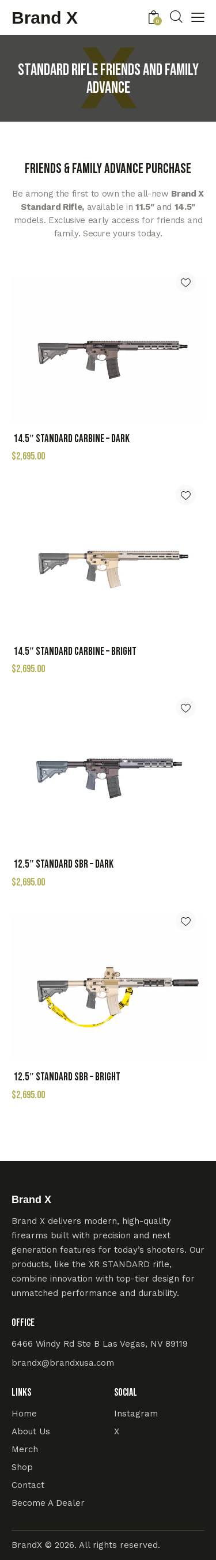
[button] (186, 282)
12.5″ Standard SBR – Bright (66, 1077)
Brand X (45, 18)
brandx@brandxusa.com (63, 1363)
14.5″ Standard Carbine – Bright (75, 651)
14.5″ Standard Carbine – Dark (71, 439)
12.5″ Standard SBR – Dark (63, 864)
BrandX (27, 1545)
